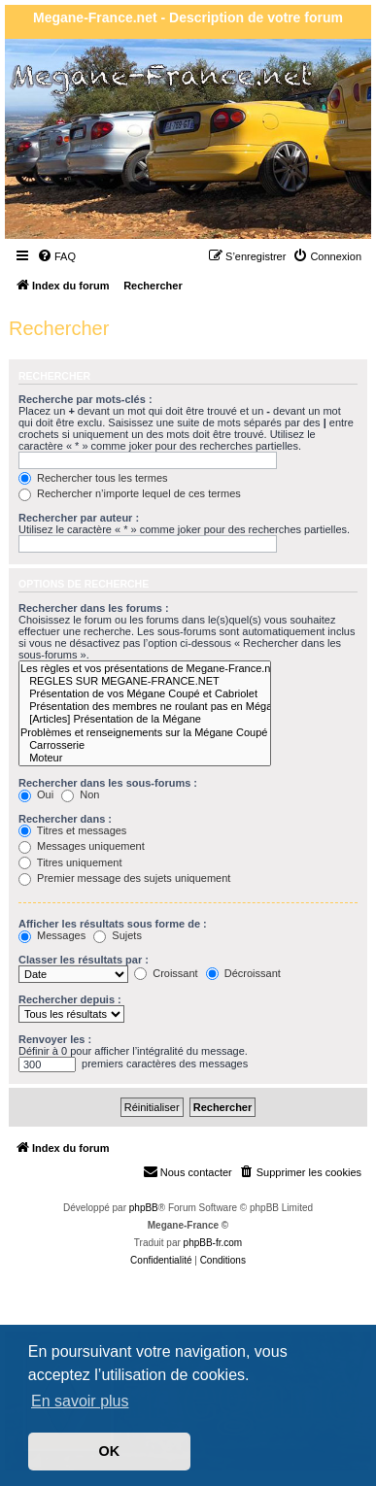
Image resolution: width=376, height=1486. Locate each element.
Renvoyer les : (54, 1039)
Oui (35, 794)
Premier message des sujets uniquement (124, 878)
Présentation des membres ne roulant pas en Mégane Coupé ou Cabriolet (144, 706)
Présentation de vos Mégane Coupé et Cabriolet (144, 694)
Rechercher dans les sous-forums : (107, 783)
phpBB (143, 1207)
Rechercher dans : (65, 819)
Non (80, 794)
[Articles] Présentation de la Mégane (144, 719)
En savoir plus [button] (80, 1401)
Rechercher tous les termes (93, 478)
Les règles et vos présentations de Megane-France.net (144, 668)
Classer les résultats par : (83, 959)
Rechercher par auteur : (78, 517)
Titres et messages (72, 830)
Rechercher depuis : (69, 999)
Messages (51, 935)
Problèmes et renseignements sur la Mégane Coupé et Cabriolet (144, 732)
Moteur (144, 758)
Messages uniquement (81, 846)
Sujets (117, 935)
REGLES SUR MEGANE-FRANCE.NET (144, 681)
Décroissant (243, 973)
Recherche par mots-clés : (85, 399)
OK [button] (109, 1451)
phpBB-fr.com (213, 1242)
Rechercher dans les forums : (93, 608)
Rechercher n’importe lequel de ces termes (129, 493)
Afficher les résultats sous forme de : (112, 923)
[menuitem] (56, 256)
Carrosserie (144, 745)
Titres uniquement (70, 862)
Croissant (166, 973)
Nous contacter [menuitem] (187, 1171)
